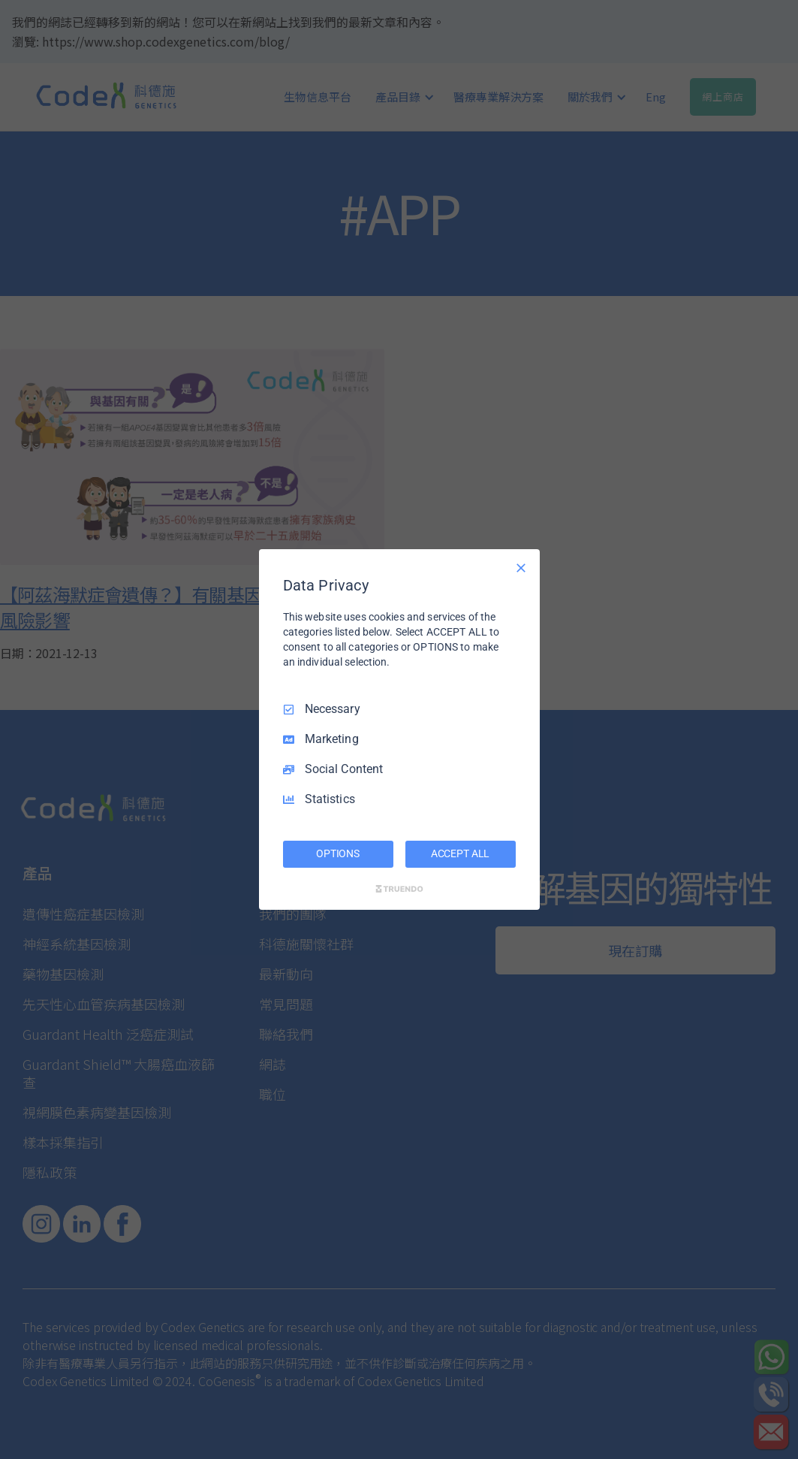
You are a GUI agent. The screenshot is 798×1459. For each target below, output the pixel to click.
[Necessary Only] (521, 568)
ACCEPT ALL (460, 853)
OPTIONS (338, 853)
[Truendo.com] (399, 889)
